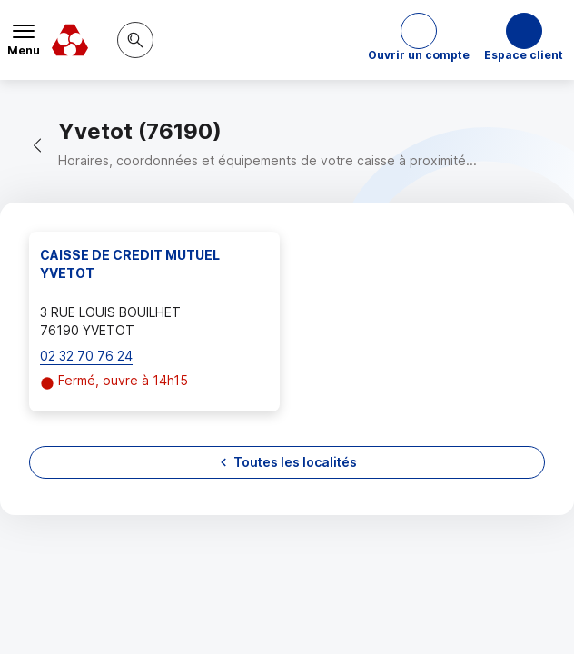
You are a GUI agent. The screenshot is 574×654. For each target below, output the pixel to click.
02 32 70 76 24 (86, 355)
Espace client (523, 55)
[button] (419, 40)
